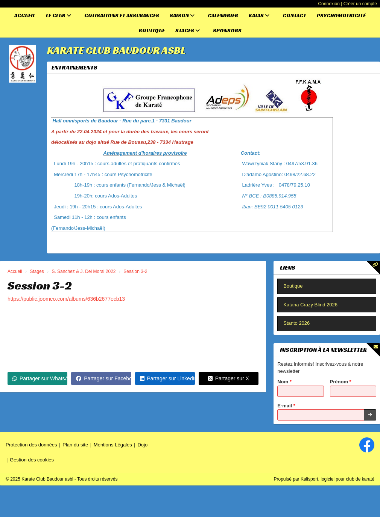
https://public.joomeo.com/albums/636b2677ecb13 (66, 299)
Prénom (340, 381)
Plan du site (75, 445)
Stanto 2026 (296, 323)
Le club (58, 15)
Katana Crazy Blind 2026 (310, 304)
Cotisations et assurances (121, 15)
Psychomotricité (341, 15)
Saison (182, 15)
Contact (294, 15)
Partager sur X (228, 378)
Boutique (152, 30)
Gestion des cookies (32, 460)
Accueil (24, 15)
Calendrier (223, 15)
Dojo (142, 445)
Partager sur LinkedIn (167, 378)
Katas (259, 15)
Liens (287, 267)
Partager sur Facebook (103, 378)
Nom (284, 381)
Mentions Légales (113, 445)
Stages (187, 30)
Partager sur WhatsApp (39, 378)
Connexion (328, 3)
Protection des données (31, 445)
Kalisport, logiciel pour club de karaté (337, 479)
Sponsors (227, 30)
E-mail (286, 405)
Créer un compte (360, 3)
